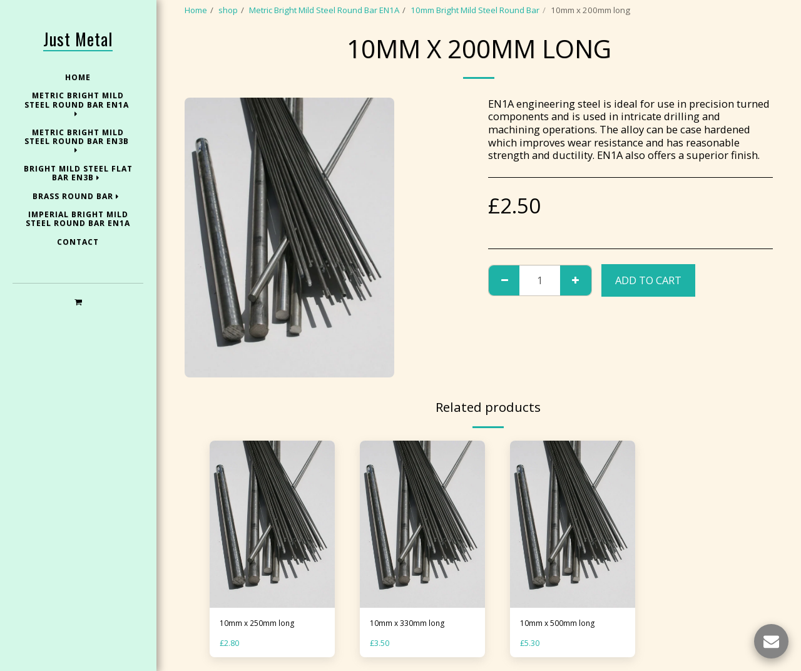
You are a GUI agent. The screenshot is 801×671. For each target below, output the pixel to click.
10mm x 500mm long (559, 623)
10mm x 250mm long (259, 623)
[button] (77, 301)
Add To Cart (648, 280)
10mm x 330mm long (409, 623)
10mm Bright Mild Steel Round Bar (475, 10)
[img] (272, 524)
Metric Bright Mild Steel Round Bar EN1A (324, 10)
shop (228, 10)
